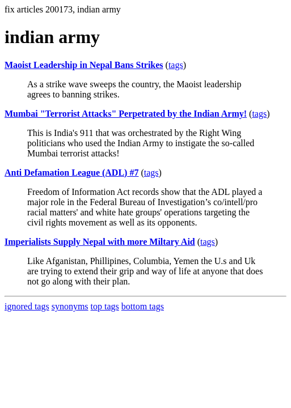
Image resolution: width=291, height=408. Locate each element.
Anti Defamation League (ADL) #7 (71, 172)
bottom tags (142, 306)
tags (175, 65)
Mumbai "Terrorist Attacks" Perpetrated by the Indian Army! (126, 113)
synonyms (70, 306)
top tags (105, 306)
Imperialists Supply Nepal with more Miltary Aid (100, 241)
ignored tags (27, 306)
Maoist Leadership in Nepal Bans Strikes (84, 65)
